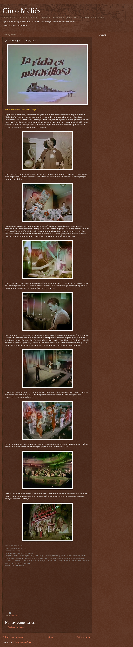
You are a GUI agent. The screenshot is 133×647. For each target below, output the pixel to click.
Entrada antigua (84, 637)
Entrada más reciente (12, 637)
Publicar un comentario (16, 627)
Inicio (50, 637)
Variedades (14, 615)
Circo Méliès (21, 11)
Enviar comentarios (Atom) (22, 642)
